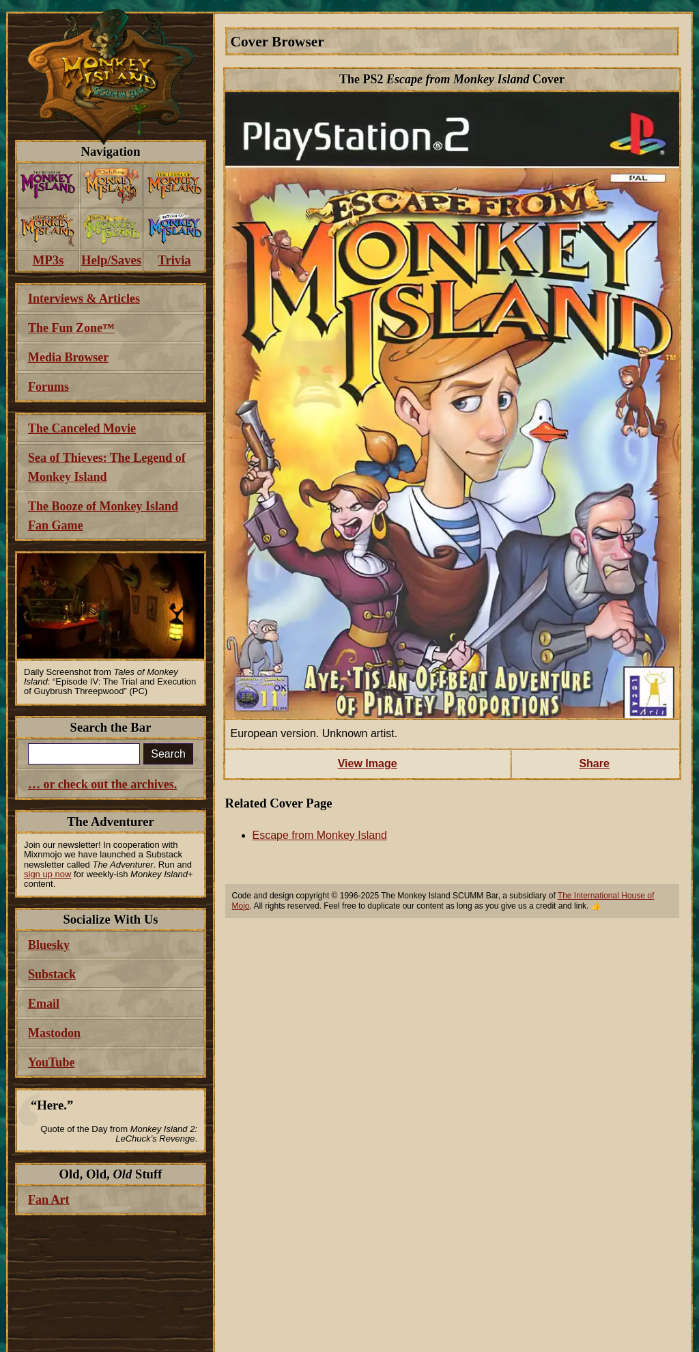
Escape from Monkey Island (320, 835)
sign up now (47, 874)
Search (168, 754)
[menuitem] (48, 185)
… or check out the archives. (102, 784)
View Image (367, 763)
